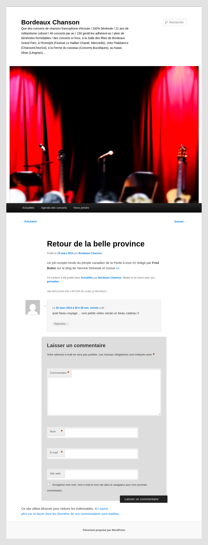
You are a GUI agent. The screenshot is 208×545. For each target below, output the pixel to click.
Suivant (180, 221)
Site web (55, 473)
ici (117, 268)
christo (94, 307)
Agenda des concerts (54, 207)
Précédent (29, 221)
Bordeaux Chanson (50, 22)
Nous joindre (81, 207)
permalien (53, 281)
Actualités (28, 207)
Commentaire (59, 373)
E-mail (56, 453)
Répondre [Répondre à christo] (60, 324)
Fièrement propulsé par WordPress (104, 530)
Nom (56, 432)
